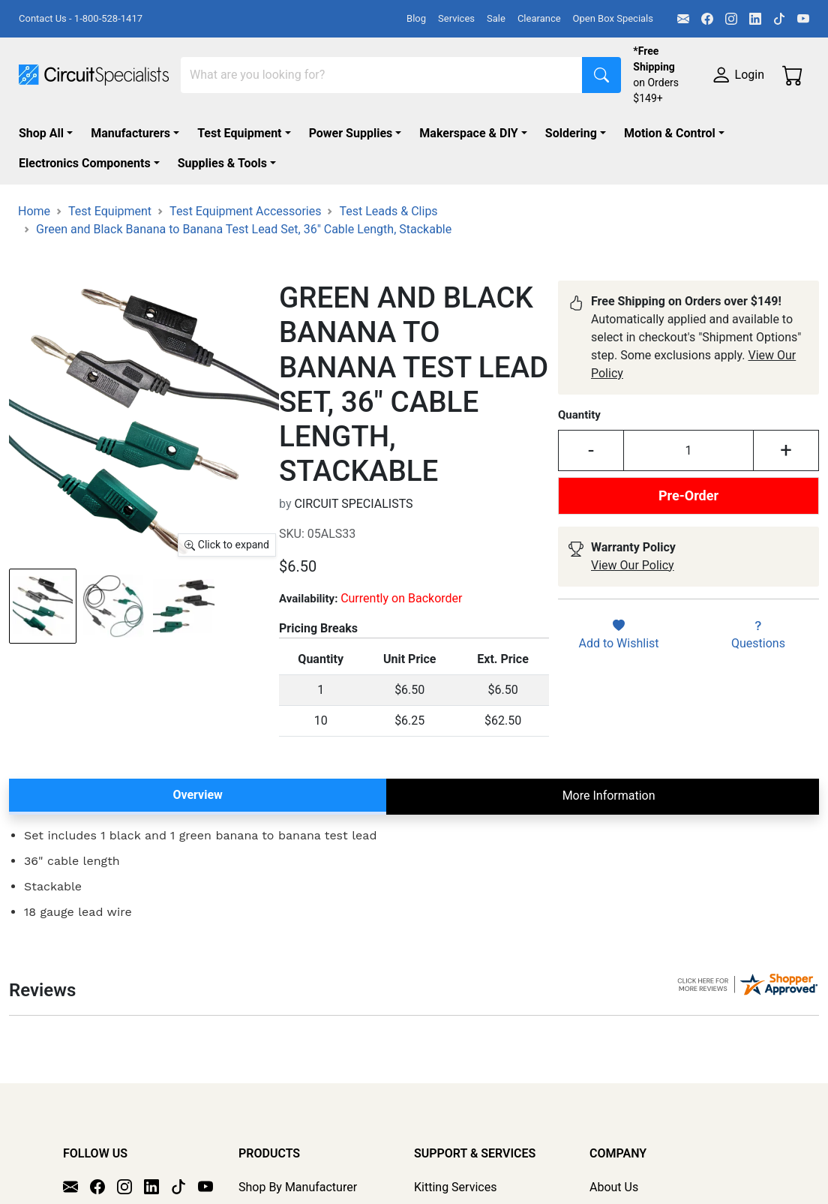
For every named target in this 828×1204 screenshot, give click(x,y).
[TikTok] (779, 19)
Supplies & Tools (222, 163)
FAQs (603, 1194)
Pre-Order (688, 495)
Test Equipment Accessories (245, 211)
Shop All (41, 133)
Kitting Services (455, 1172)
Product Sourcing (460, 1194)
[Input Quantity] (688, 450)
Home (34, 211)
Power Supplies (351, 133)
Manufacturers (130, 133)
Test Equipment (239, 133)
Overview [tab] (197, 795)
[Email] (683, 19)
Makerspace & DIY (468, 133)
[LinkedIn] (755, 19)
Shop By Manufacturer (297, 1172)
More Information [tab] (609, 795)
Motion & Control (670, 133)
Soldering (571, 133)
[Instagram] (731, 19)
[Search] (382, 75)
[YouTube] (803, 19)
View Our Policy (632, 565)
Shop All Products (286, 1194)
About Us (614, 1172)
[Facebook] (707, 19)
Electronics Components (85, 163)
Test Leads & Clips (388, 211)
